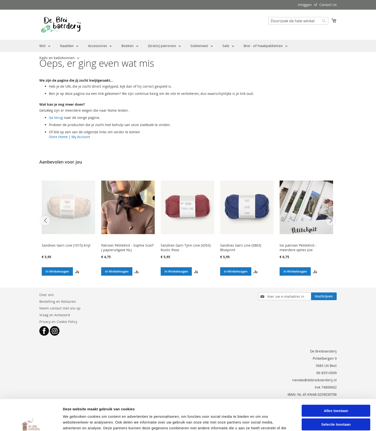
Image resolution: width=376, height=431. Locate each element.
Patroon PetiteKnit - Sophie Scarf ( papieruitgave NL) (127, 247)
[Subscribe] (324, 296)
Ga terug (56, 117)
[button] (77, 271)
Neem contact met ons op (60, 308)
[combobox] (298, 21)
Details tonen (259, 421)
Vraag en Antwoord (54, 315)
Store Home (58, 136)
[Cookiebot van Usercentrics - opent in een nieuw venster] (31, 421)
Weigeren (336, 410)
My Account (80, 136)
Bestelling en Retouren (57, 301)
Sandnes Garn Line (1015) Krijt (66, 245)
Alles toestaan (336, 383)
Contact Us (328, 4)
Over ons (46, 294)
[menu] (188, 52)
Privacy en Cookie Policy (58, 321)
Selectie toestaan (336, 397)
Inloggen (305, 4)
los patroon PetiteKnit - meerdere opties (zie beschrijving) (298, 250)
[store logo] (60, 24)
